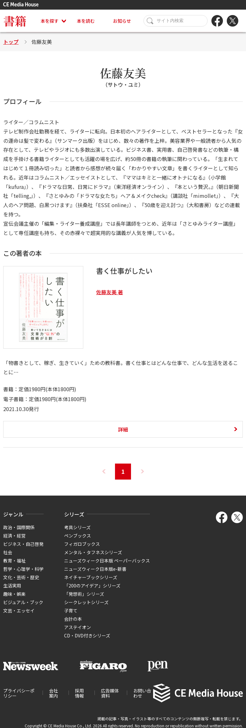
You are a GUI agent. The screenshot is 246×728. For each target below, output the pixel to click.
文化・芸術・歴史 (21, 577)
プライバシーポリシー (19, 693)
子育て (71, 610)
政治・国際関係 (19, 527)
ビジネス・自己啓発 (23, 544)
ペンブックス (77, 535)
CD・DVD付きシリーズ (87, 635)
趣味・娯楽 (14, 594)
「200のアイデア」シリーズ (92, 585)
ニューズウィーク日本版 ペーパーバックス (107, 560)
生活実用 (12, 585)
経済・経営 (14, 535)
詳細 (123, 429)
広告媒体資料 (110, 693)
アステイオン (77, 627)
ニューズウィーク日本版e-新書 (95, 569)
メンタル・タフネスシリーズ (93, 552)
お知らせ (122, 21)
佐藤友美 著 (109, 292)
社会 (7, 552)
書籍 (14, 20)
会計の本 (73, 619)
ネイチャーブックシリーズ (90, 577)
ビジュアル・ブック (23, 602)
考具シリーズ (77, 527)
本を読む (86, 21)
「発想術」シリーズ (84, 594)
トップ (11, 41)
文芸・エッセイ (19, 610)
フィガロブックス (82, 544)
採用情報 (79, 693)
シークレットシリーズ (86, 602)
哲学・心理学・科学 (23, 569)
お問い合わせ (142, 693)
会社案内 (53, 693)
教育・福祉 (14, 560)
